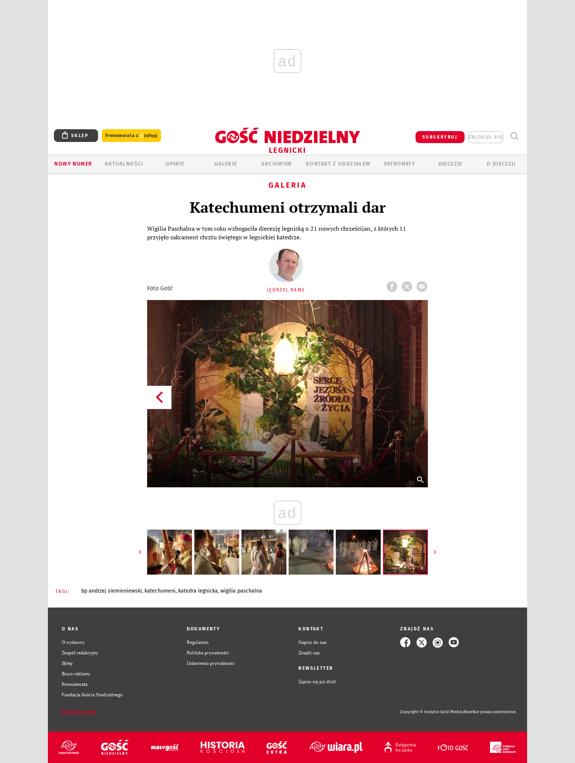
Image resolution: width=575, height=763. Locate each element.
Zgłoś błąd (79, 712)
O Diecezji (501, 164)
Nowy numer (73, 164)
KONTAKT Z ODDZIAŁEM (338, 164)
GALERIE (226, 164)
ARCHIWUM (276, 164)
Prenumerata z (131, 135)
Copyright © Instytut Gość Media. (431, 711)
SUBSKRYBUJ (439, 137)
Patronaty (400, 164)
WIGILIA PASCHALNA (241, 591)
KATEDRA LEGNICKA (198, 591)
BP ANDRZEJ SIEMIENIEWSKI (111, 591)
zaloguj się (486, 137)
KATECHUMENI (160, 591)
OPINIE (174, 164)
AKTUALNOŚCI (124, 164)
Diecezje (450, 164)
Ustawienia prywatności (211, 663)
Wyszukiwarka (514, 136)
